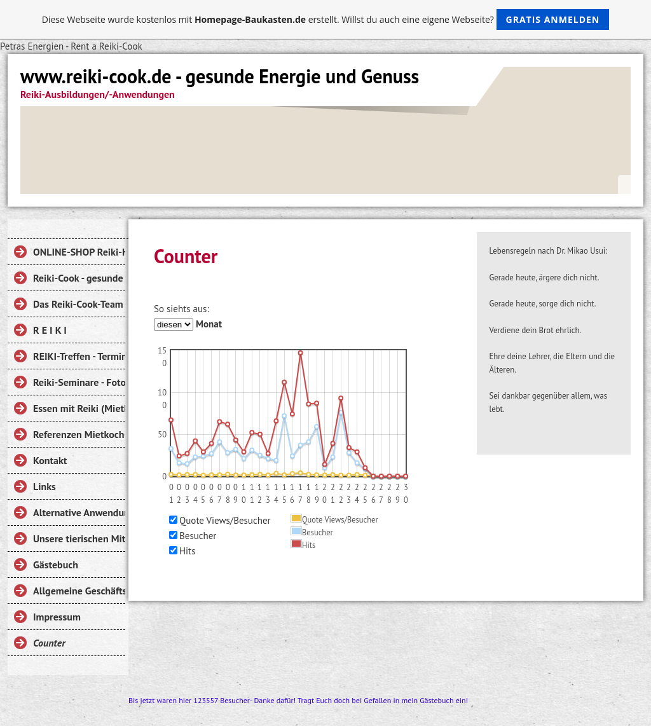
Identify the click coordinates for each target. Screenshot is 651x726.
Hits (187, 551)
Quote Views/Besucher (225, 520)
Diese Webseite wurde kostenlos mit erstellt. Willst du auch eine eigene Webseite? (326, 19)
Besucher (197, 536)
